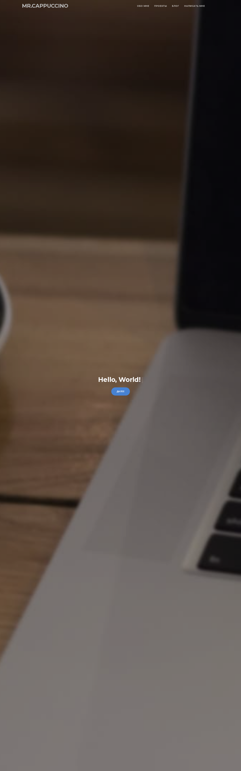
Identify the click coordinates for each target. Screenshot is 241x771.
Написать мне (194, 6)
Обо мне (143, 6)
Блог (175, 6)
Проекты (160, 6)
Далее (121, 391)
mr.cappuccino (45, 5)
